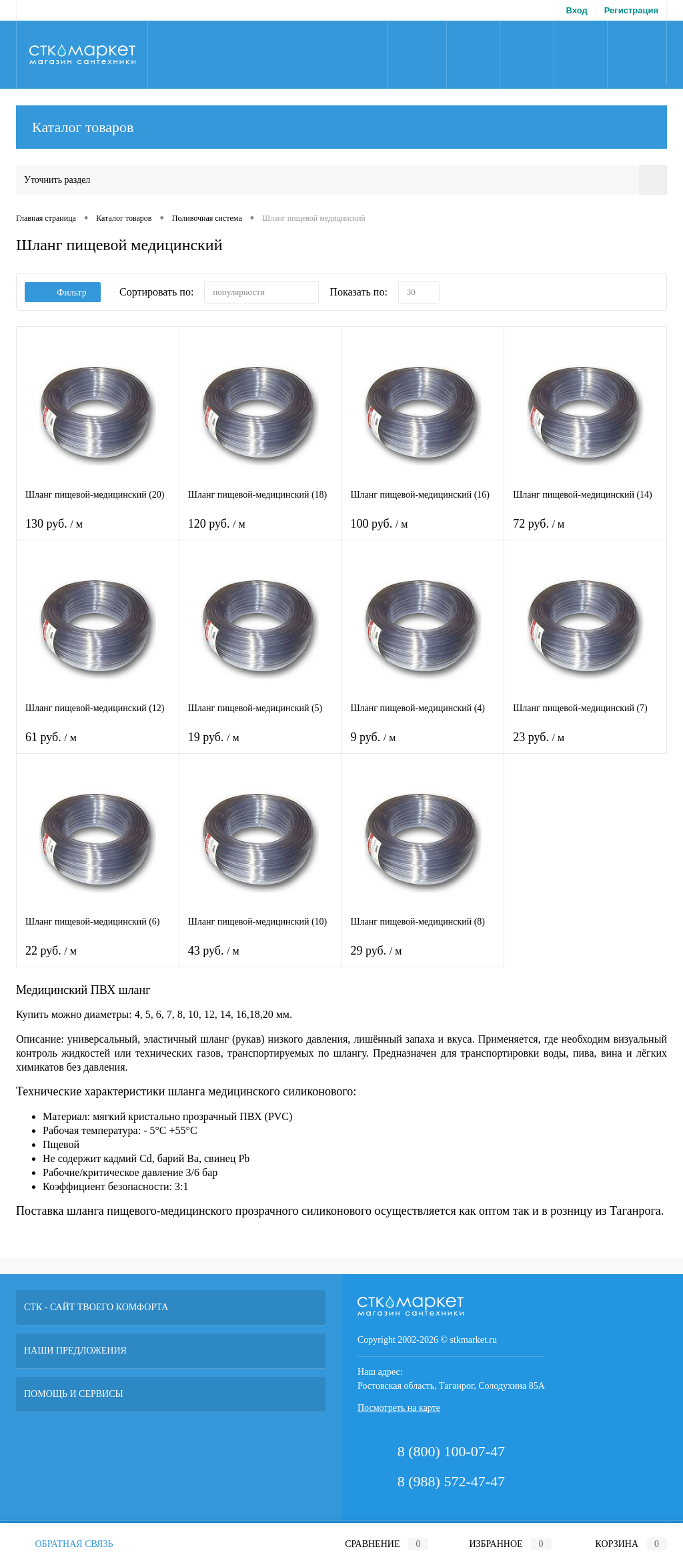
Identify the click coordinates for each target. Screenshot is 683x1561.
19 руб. (260, 745)
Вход (577, 10)
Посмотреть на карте (399, 1408)
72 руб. (585, 532)
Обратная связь (64, 1544)
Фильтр (63, 293)
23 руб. (585, 745)
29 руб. (423, 959)
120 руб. (260, 532)
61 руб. (97, 745)
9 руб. (423, 745)
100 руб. (423, 532)
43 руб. (260, 959)
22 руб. (97, 959)
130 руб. (97, 532)
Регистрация (631, 10)
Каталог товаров (341, 127)
